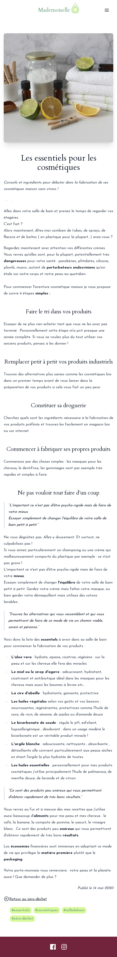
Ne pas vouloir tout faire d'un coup (58, 493)
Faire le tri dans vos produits (58, 311)
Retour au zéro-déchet (25, 899)
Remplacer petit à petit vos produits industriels (58, 362)
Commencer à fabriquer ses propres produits (58, 449)
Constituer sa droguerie (58, 405)
